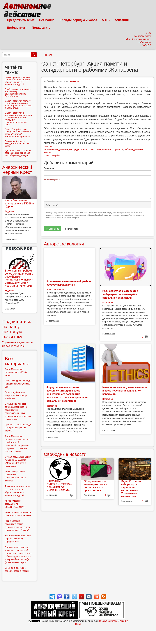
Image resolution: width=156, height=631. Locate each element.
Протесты (118, 149)
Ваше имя (49, 168)
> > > (19, 576)
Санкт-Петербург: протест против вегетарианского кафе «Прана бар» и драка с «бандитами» (18, 104)
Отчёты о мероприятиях (100, 149)
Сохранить (52, 229)
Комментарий (52, 179)
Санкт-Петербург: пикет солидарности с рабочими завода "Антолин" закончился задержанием (18, 133)
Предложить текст (21, 20)
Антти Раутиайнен (55, 289)
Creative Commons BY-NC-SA (113, 621)
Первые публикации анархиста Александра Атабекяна (16, 395)
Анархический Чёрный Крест (17, 170)
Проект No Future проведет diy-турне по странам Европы (18, 427)
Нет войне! (47, 20)
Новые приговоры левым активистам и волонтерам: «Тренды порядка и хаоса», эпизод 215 (18, 81)
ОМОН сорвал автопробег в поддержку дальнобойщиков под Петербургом (18, 92)
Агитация (122, 20)
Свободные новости (65, 454)
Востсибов (107, 302)
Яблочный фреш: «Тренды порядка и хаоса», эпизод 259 (18, 383)
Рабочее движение (133, 149)
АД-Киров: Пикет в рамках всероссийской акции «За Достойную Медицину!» (18, 153)
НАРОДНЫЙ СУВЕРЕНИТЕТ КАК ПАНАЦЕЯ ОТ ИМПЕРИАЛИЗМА (59, 486)
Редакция (74, 81)
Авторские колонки (64, 243)
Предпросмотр (71, 229)
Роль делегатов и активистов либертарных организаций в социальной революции (120, 294)
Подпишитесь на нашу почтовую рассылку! (16, 329)
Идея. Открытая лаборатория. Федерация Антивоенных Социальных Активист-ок (131, 489)
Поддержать (41, 27)
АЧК (106, 20)
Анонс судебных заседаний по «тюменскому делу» (15, 504)
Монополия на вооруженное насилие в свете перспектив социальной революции (124, 390)
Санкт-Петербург (52, 155)
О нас (78, 624)
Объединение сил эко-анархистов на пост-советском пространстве (95, 486)
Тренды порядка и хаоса (78, 20)
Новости (48, 55)
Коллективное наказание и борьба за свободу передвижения (18, 538)
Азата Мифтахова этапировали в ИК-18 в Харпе (19, 203)
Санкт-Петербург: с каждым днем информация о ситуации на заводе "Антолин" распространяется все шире (18, 119)
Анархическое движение (56, 149)
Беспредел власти (78, 149)
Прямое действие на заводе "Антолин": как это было (17, 143)
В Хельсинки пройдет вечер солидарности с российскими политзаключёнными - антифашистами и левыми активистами (19, 278)
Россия (47, 152)
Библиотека (17, 27)
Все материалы (17, 361)
